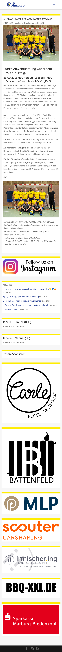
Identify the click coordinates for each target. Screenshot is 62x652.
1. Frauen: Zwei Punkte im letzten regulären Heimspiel (26, 305)
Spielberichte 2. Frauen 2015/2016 (29, 23)
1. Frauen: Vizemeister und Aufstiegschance (22, 300)
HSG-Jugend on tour (11, 309)
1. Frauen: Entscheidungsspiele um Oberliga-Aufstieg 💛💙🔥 (29, 289)
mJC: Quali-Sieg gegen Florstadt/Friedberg (21, 296)
